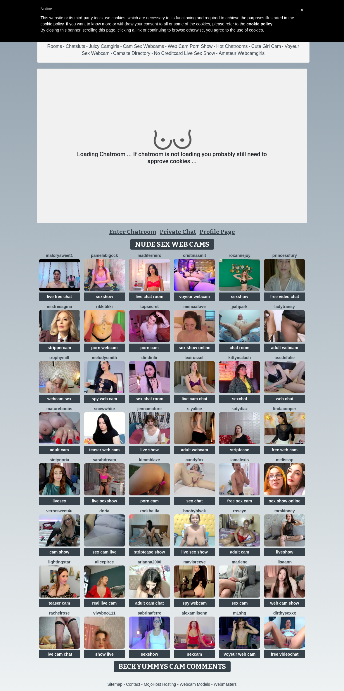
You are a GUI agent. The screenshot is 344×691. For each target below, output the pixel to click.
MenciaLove (194, 306)
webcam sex (59, 398)
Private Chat (178, 231)
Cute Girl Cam (266, 46)
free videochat (284, 654)
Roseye (239, 511)
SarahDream (104, 459)
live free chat (59, 296)
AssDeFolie (285, 357)
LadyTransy (284, 306)
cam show (59, 552)
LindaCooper (284, 408)
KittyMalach (239, 357)
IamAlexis (239, 459)
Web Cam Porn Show (190, 46)
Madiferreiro (150, 255)
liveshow (284, 552)
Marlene (240, 562)
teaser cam (59, 603)
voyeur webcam (194, 296)
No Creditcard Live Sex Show (184, 53)
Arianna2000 (149, 562)
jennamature (149, 408)
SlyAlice (194, 408)
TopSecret (149, 306)
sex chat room (149, 398)
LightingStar (59, 562)
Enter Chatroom (132, 231)
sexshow (104, 296)
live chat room (149, 296)
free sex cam (239, 501)
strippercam (59, 347)
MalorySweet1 (59, 255)
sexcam (194, 654)
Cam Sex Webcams (143, 46)
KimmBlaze (149, 459)
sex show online (194, 347)
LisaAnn (285, 562)
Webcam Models (195, 684)
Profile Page (217, 231)
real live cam (104, 603)
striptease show (149, 552)
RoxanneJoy (239, 255)
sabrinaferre (149, 613)
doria (104, 511)
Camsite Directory (131, 53)
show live (104, 654)
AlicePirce (104, 562)
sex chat (194, 501)
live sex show (194, 552)
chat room (240, 347)
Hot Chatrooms (232, 46)
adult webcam (284, 347)
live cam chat (195, 398)
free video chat (284, 296)
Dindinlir (149, 357)
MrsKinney (284, 511)
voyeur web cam (239, 654)
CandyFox (194, 459)
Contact (133, 684)
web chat (284, 398)
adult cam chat (149, 603)
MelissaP (284, 459)
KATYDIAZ (239, 408)
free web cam (285, 450)
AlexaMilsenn (195, 613)
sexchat (239, 398)
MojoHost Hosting (160, 684)
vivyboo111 (104, 613)
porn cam (149, 347)
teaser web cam (104, 450)
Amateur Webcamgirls (242, 53)
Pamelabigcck (104, 255)
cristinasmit (194, 255)
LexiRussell (194, 357)
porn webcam (104, 347)
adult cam (59, 450)
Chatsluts (75, 46)
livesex (59, 501)
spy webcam (194, 603)
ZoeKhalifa (150, 511)
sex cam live (104, 552)
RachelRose (59, 613)
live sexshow (104, 501)
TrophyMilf (59, 357)
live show (149, 450)
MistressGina (59, 306)
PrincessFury (284, 255)
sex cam (239, 603)
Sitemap (114, 684)
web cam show (284, 603)
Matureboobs (59, 408)
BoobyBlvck (194, 511)
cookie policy (259, 24)
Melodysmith (104, 357)
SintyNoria (59, 459)
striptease (239, 450)
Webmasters (225, 684)
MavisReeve (194, 562)
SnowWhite (104, 408)
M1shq (239, 613)
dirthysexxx (284, 613)
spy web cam (104, 398)
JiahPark (240, 306)
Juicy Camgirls (104, 46)
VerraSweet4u (59, 511)
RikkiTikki (104, 306)
